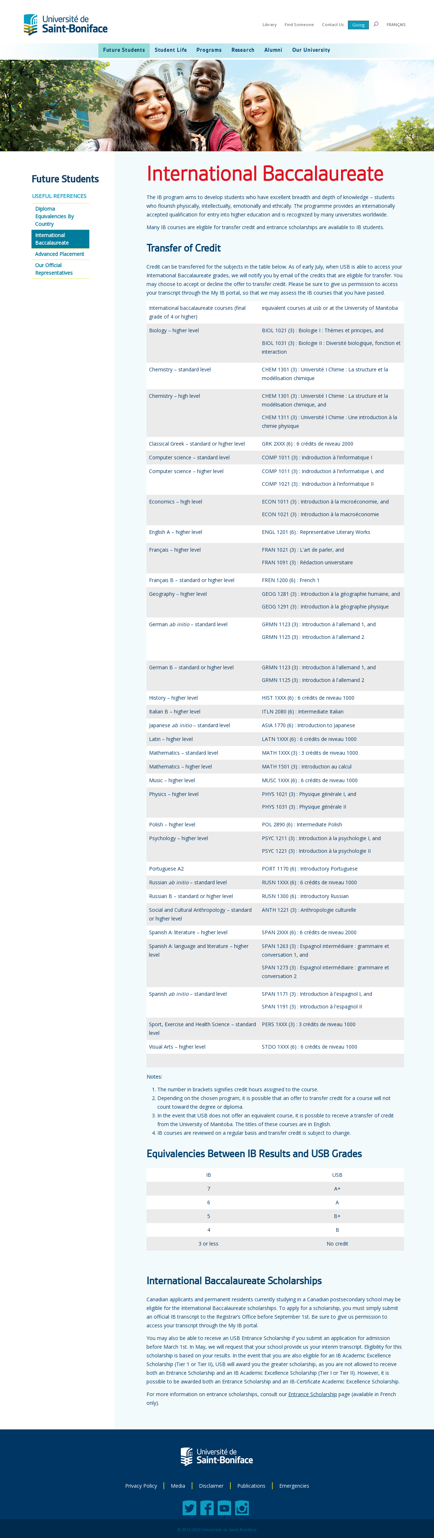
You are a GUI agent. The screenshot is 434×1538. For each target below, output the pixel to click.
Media (178, 1485)
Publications (251, 1485)
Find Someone (299, 24)
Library (270, 24)
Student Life (171, 50)
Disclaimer (211, 1485)
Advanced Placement (59, 253)
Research (243, 50)
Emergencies (294, 1485)
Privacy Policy (141, 1485)
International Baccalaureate (52, 239)
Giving (358, 25)
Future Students (124, 50)
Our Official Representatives (54, 269)
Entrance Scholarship (312, 1394)
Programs (208, 50)
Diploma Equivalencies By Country (54, 216)
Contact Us (333, 24)
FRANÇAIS (396, 24)
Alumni (273, 50)
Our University (311, 50)
